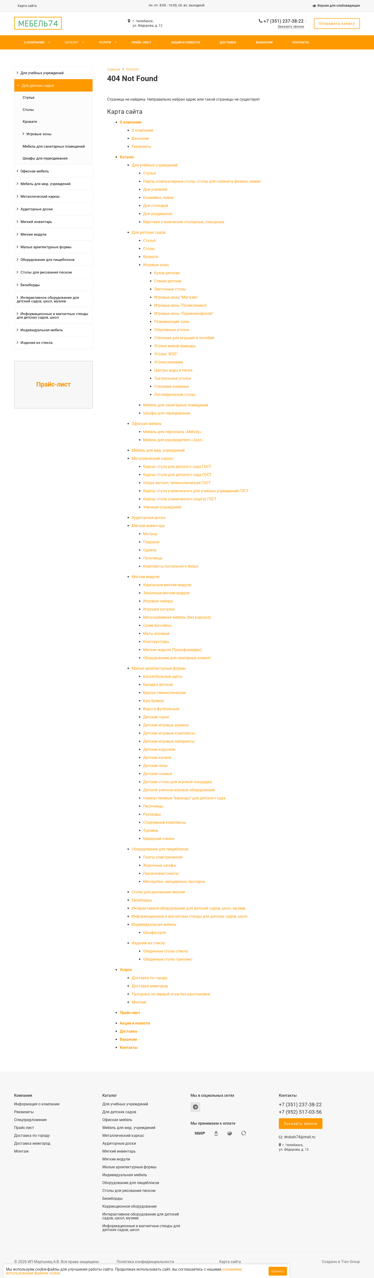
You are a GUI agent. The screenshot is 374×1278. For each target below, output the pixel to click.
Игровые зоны (39, 134)
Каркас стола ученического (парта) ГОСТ (180, 499)
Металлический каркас (40, 196)
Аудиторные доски (37, 209)
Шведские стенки (158, 838)
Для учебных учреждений (42, 73)
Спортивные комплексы (164, 822)
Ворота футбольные (161, 709)
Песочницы (153, 806)
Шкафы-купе (154, 932)
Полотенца (152, 558)
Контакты (300, 42)
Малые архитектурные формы (46, 247)
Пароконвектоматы (161, 873)
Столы (28, 110)
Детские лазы (155, 765)
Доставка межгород (150, 986)
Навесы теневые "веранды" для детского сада (184, 798)
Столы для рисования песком (46, 272)
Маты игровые (156, 633)
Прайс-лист (141, 42)
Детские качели (157, 757)
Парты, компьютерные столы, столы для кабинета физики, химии (201, 181)
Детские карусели (159, 749)
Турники (150, 830)
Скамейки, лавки (158, 197)
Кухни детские (167, 273)
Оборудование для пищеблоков (48, 260)
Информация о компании (36, 1104)
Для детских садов (38, 85)
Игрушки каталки (159, 609)
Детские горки (156, 717)
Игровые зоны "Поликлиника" (180, 305)
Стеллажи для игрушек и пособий (184, 338)
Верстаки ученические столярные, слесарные (183, 222)
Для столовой (155, 205)
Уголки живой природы (175, 346)
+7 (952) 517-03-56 (300, 1112)
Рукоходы (152, 814)
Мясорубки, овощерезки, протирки (174, 881)
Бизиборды (30, 285)
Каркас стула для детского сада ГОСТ (177, 466)
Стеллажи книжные (171, 386)
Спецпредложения (30, 1120)
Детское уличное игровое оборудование (179, 790)
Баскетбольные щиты (162, 676)
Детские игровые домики (165, 725)
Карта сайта (27, 6)
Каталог (71, 42)
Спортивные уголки (171, 329)
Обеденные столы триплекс (167, 959)
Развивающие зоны (171, 321)
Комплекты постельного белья (170, 566)
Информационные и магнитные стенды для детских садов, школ (52, 316)
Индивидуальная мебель (42, 330)
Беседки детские (158, 684)
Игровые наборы (158, 601)
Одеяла (149, 550)
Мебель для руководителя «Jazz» (173, 440)
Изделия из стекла (36, 343)
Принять (278, 1271)
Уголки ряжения (168, 362)
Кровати (30, 121)
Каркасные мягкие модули (167, 585)
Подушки (151, 542)
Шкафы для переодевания (45, 158)
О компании (34, 42)
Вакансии (264, 42)
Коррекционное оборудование (129, 1206)
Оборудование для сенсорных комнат (177, 658)
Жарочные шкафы (159, 865)
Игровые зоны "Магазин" (176, 297)
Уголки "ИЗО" (165, 354)
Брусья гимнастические (164, 692)
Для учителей (155, 189)
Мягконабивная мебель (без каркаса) (177, 617)
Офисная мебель (35, 171)
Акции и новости (185, 42)
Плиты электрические (162, 857)
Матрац (150, 534)
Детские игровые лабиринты (168, 741)
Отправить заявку (337, 23)
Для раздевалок (157, 214)
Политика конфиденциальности (145, 1261)
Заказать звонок (291, 27)
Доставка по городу (149, 978)
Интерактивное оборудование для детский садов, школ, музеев (48, 299)
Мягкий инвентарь (36, 222)
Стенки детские (168, 281)
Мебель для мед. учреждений (46, 184)
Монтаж (139, 1002)
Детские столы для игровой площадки (177, 782)
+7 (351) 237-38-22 (284, 21)
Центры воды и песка (173, 370)
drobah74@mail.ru (299, 1137)
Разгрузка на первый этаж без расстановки (171, 994)
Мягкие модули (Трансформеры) (172, 649)
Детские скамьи (157, 773)
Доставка (228, 42)
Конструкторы (156, 641)
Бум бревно (153, 701)
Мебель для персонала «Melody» (172, 431)
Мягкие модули (34, 234)
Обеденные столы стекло (165, 951)
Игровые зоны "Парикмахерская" (183, 313)
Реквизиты (141, 146)
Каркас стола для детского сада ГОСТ (177, 474)
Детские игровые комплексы (169, 733)
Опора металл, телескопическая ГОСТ (177, 483)
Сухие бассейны (157, 625)
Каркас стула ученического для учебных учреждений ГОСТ (196, 491)
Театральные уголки (172, 378)
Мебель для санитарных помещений (54, 146)
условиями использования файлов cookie (68, 1273)
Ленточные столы (170, 289)
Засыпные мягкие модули (166, 593)
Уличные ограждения (162, 507)
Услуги (105, 42)
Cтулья (28, 97)
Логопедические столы (174, 394)
